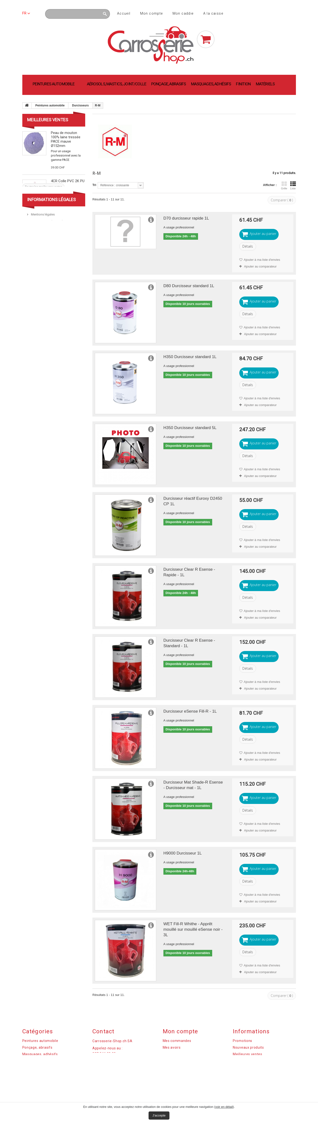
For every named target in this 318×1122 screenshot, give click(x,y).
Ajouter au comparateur (260, 266)
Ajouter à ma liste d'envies (261, 260)
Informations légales (51, 270)
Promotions (242, 1041)
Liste (293, 185)
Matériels (265, 83)
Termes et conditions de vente (51, 292)
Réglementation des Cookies (257, 1068)
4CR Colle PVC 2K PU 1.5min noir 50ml (67, 183)
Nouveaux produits (248, 1047)
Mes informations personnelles (189, 1061)
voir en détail (224, 1107)
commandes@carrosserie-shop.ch (118, 1066)
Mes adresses (174, 1054)
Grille (284, 185)
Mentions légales (42, 285)
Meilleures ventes (47, 119)
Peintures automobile (54, 83)
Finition (243, 83)
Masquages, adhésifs (211, 83)
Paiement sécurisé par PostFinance (54, 299)
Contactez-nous (246, 1061)
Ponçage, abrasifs (168, 83)
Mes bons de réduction (182, 1068)
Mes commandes (177, 1041)
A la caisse (213, 13)
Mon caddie (183, 13)
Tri (94, 185)
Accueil (124, 13)
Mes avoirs (172, 1047)
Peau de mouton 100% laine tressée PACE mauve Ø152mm (65, 139)
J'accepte (159, 1115)
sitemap (239, 1074)
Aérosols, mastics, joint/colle (116, 83)
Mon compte (151, 13)
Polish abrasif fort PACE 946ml (65, 218)
